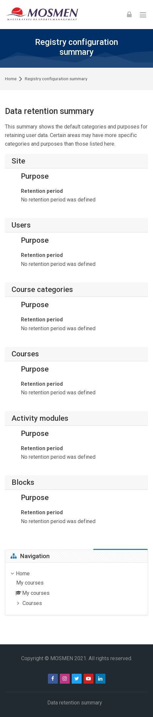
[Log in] (129, 14)
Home (11, 79)
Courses (32, 603)
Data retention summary (74, 702)
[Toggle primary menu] (143, 14)
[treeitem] (76, 589)
